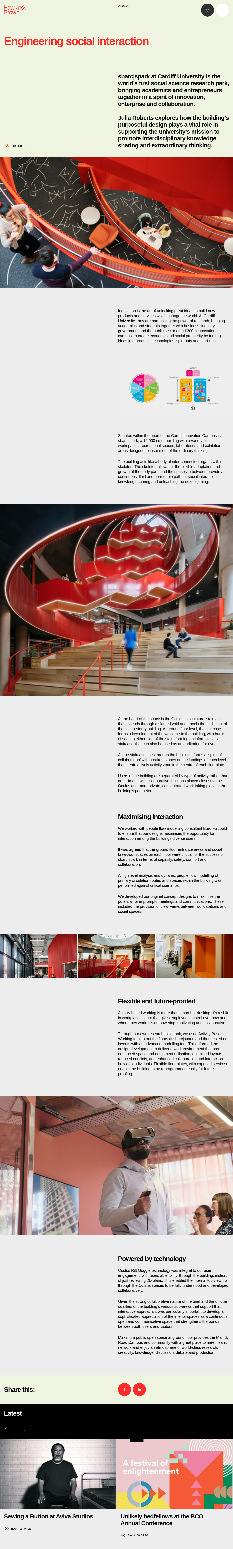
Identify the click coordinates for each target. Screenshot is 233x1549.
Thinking (18, 145)
